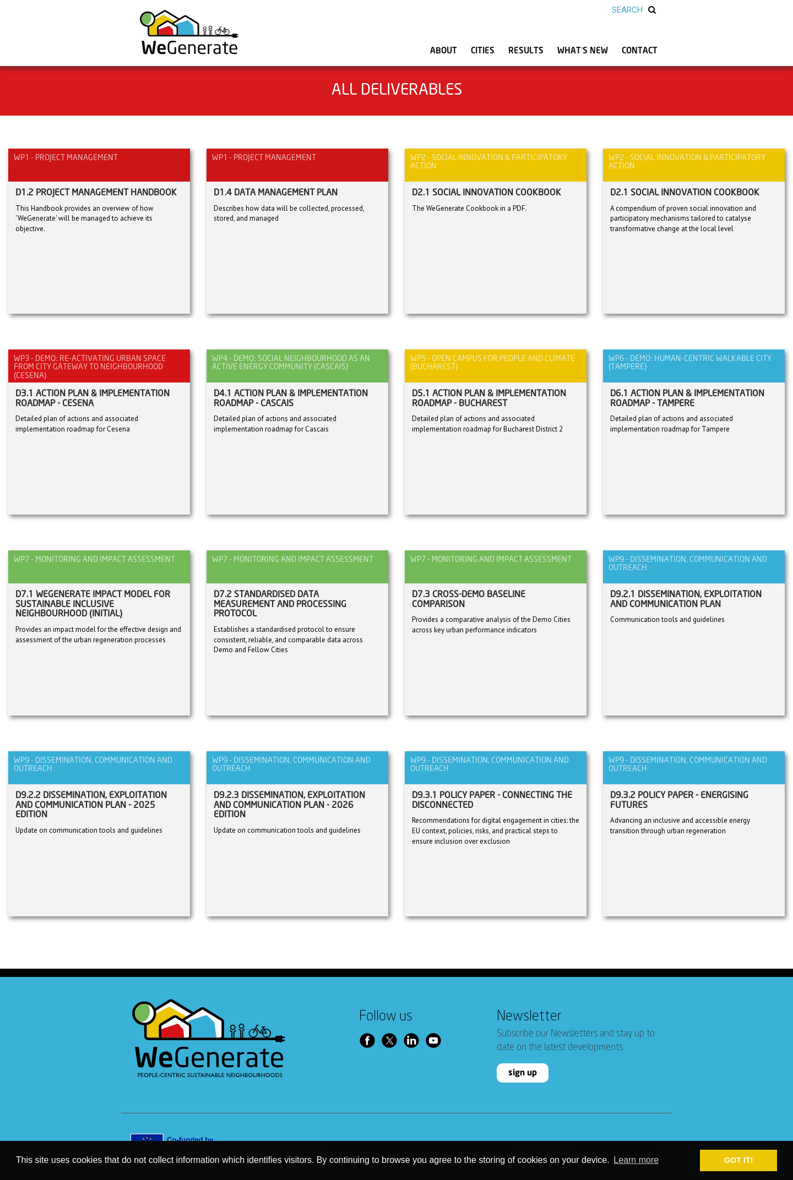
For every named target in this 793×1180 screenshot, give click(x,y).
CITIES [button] (483, 51)
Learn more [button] (636, 1160)
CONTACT (640, 51)
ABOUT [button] (443, 51)
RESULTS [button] (526, 51)
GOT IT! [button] (738, 1160)
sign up (522, 1073)
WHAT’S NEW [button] (582, 51)
